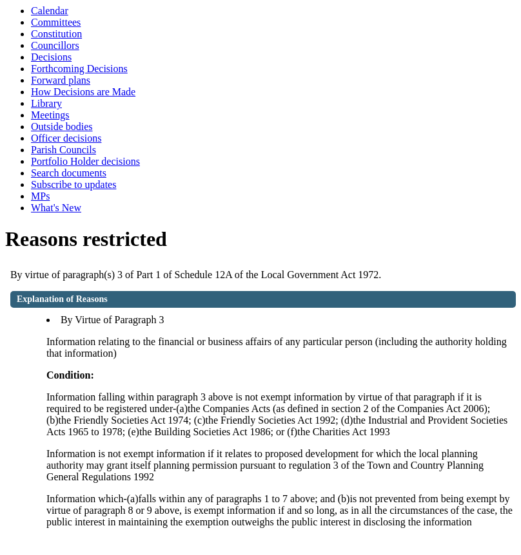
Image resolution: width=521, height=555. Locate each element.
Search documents (68, 172)
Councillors (55, 45)
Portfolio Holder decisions (85, 161)
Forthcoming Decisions (79, 68)
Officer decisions (66, 138)
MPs (40, 196)
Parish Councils (63, 149)
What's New (56, 207)
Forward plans (60, 80)
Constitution (56, 33)
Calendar (49, 10)
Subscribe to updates (73, 184)
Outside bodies (62, 126)
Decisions (51, 57)
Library (46, 103)
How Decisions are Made (83, 91)
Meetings (50, 114)
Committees (56, 22)
